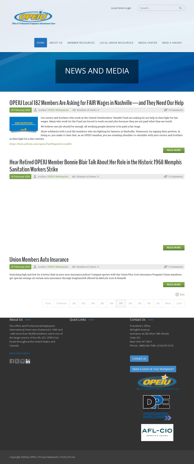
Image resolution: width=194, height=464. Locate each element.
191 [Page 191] (158, 303)
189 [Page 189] (139, 303)
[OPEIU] (33, 16)
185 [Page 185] (102, 303)
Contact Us (139, 358)
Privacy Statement (48, 457)
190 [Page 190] (149, 303)
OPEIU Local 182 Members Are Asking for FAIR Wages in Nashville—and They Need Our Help (96, 102)
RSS (182, 294)
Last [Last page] (179, 303)
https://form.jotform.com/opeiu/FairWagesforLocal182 (40, 144)
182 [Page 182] (74, 303)
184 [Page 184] (93, 303)
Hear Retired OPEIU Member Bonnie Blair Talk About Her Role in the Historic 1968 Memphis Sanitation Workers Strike (95, 166)
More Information (19, 353)
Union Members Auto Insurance (39, 259)
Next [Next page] (168, 303)
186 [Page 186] (111, 303)
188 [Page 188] (130, 303)
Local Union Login (121, 8)
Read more (174, 150)
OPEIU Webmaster (58, 110)
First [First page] (48, 303)
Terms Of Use (67, 457)
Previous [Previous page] (62, 303)
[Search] (155, 8)
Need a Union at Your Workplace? (153, 369)
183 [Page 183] (83, 303)
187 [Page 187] (121, 303)
